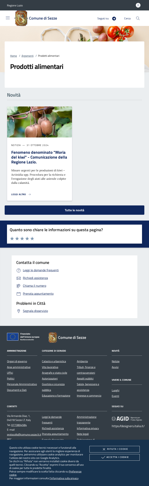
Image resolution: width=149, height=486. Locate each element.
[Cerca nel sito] (138, 18)
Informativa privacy (88, 428)
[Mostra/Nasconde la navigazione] (7, 17)
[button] (15, 5)
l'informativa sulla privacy (63, 478)
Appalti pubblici (85, 378)
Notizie (116, 361)
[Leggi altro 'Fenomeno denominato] (21, 194)
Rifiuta (114, 449)
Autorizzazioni (50, 378)
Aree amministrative (18, 367)
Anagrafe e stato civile (54, 373)
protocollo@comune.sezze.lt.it (24, 434)
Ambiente (82, 361)
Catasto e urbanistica (54, 361)
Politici (10, 378)
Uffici (10, 373)
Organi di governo (17, 361)
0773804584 (19, 425)
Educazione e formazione (56, 395)
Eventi (115, 396)
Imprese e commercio (89, 395)
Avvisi (115, 367)
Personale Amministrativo (22, 384)
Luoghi (115, 390)
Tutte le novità (74, 210)
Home (13, 56)
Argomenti (28, 56)
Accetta (114, 457)
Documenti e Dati (17, 390)
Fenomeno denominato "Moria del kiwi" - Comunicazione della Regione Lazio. (39, 157)
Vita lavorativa (50, 367)
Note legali (83, 434)
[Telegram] (112, 18)
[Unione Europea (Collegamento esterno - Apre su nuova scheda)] (24, 337)
